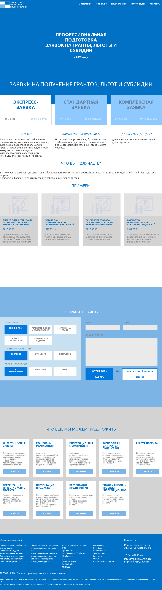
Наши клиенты (119, 4)
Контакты (155, 4)
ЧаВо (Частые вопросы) (103, 561)
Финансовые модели (9, 551)
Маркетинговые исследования (44, 545)
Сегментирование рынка (42, 559)
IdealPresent (67, 556)
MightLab (66, 567)
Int (79, 553)
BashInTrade (67, 564)
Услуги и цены (138, 4)
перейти (14, 472)
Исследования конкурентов (43, 556)
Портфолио (101, 4)
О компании (84, 4)
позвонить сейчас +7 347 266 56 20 (140, 374)
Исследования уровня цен (42, 561)
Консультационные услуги (11, 559)
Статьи (96, 559)
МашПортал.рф (69, 561)
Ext (82, 553)
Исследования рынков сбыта (44, 553)
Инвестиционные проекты (11, 553)
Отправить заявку (99, 374)
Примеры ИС (67, 551)
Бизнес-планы (6, 548)
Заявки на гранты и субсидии (13, 545)
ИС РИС (65, 559)
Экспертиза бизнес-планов (12, 556)
